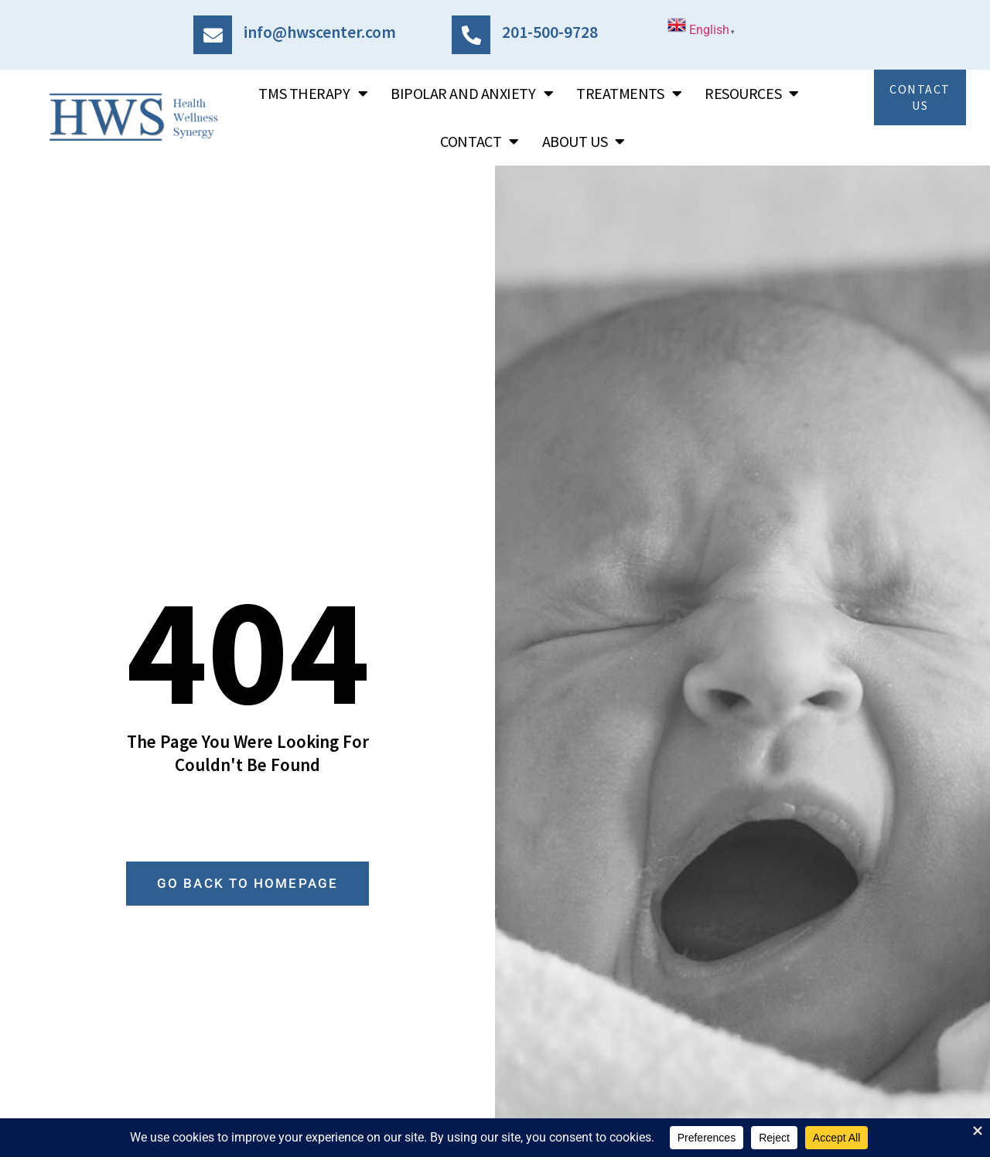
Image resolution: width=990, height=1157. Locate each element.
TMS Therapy (312, 93)
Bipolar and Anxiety (472, 93)
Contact (479, 141)
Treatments (628, 93)
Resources (752, 93)
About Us (583, 141)
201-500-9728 (550, 32)
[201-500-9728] (471, 34)
